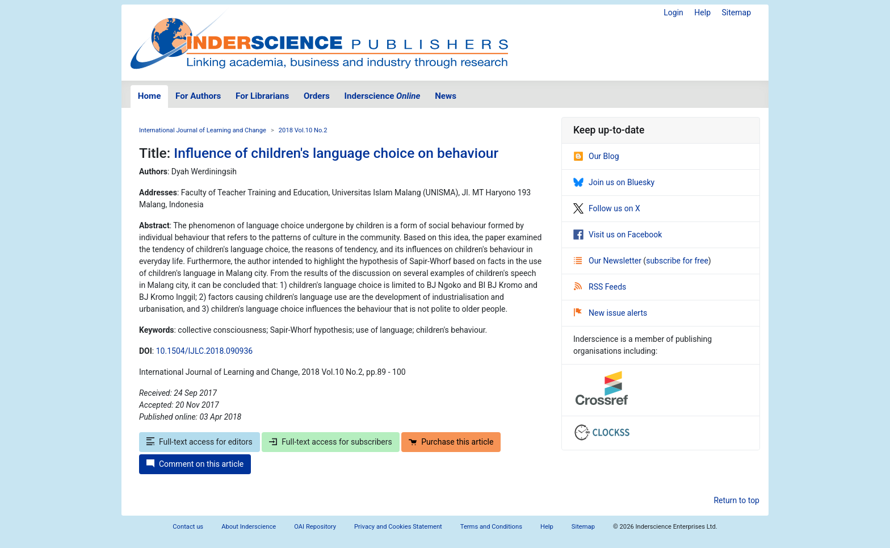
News (445, 96)
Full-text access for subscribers (330, 441)
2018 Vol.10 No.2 (303, 130)
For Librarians (262, 96)
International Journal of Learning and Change (202, 130)
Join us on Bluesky (613, 182)
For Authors (198, 96)
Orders (317, 96)
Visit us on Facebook (617, 234)
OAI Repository (315, 526)
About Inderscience (248, 526)
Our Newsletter (608, 260)
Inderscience (383, 96)
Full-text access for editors (199, 441)
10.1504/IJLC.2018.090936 (204, 350)
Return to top (736, 500)
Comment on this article (195, 463)
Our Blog (596, 156)
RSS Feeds (600, 286)
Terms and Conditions (491, 526)
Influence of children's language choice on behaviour (336, 153)
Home (149, 96)
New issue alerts (610, 312)
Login (673, 12)
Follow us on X (606, 208)
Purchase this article (451, 441)
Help (702, 12)
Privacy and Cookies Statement (398, 526)
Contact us (188, 526)
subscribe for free (677, 260)
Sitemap (736, 12)
